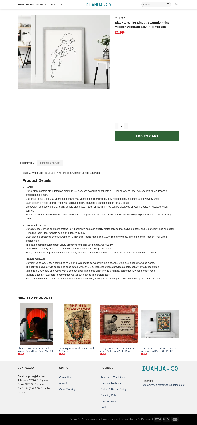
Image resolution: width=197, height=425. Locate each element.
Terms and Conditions (113, 377)
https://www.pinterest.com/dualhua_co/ (163, 385)
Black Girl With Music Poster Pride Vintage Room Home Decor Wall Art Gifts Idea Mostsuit (35, 350)
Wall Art (120, 18)
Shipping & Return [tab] (49, 163)
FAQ (103, 407)
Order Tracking (67, 389)
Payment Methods (111, 383)
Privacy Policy (108, 401)
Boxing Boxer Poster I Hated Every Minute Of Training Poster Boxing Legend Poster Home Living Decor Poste (117, 350)
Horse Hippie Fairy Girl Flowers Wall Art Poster (76, 349)
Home (21, 4)
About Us (41, 4)
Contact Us (55, 4)
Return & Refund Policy (113, 389)
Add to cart (147, 136)
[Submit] (168, 4)
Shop (30, 4)
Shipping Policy (109, 395)
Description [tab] (27, 163)
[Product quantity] (121, 126)
